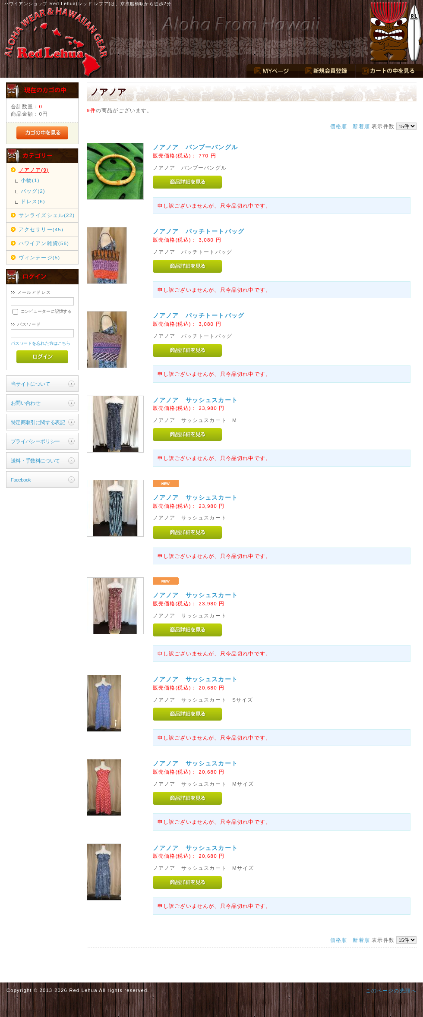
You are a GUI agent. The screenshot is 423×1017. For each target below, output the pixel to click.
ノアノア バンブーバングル (195, 147)
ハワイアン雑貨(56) (44, 243)
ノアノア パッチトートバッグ (198, 231)
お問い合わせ (26, 403)
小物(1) (30, 180)
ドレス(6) (33, 201)
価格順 (338, 126)
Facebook (21, 479)
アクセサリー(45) (41, 229)
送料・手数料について (35, 460)
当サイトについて (30, 384)
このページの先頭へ (391, 990)
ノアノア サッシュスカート (195, 400)
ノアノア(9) (34, 170)
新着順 (361, 126)
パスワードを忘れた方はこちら (41, 343)
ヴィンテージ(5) (39, 257)
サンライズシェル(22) (47, 215)
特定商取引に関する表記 (38, 422)
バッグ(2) (33, 191)
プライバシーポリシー (35, 441)
